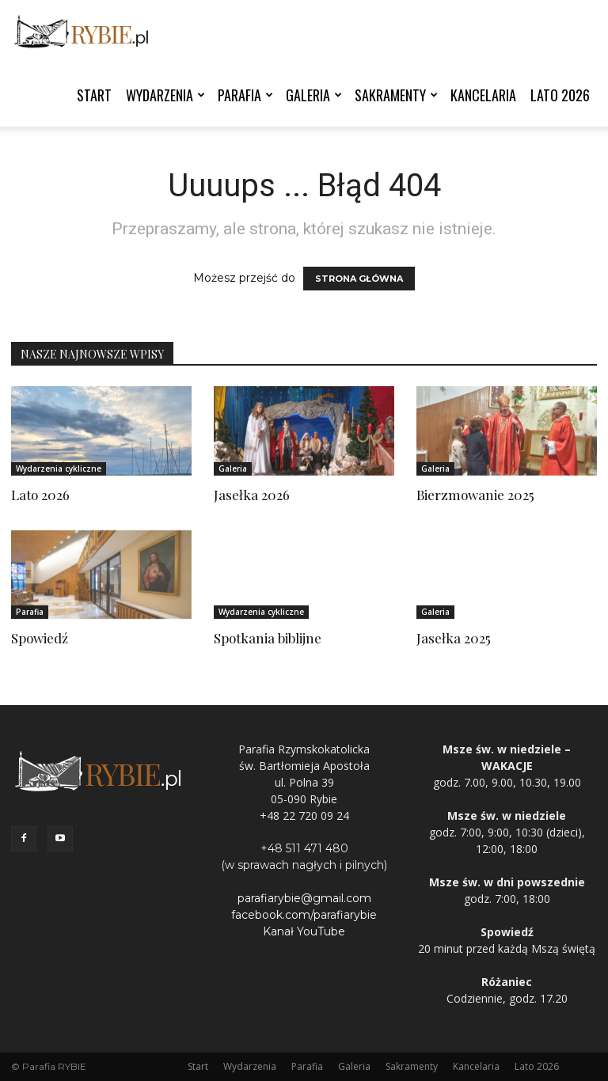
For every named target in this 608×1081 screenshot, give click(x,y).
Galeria (314, 95)
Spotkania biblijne (267, 638)
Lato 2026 (560, 95)
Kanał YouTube (304, 931)
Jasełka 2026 (252, 494)
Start (94, 95)
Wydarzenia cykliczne (58, 468)
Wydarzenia (165, 95)
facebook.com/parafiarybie (304, 915)
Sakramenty (396, 95)
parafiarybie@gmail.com (304, 898)
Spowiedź (39, 638)
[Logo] (82, 31)
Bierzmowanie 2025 (475, 494)
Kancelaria (483, 95)
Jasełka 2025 (453, 638)
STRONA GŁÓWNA (359, 278)
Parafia (245, 95)
